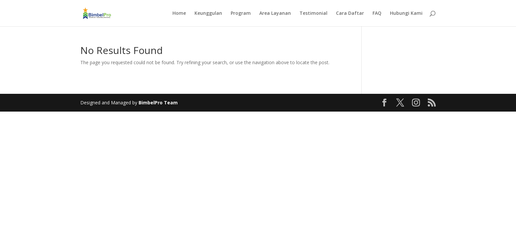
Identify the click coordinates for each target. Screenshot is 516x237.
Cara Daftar (350, 13)
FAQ (377, 13)
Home (179, 13)
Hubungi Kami (406, 13)
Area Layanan (275, 13)
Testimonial (313, 13)
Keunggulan (208, 13)
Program (241, 13)
